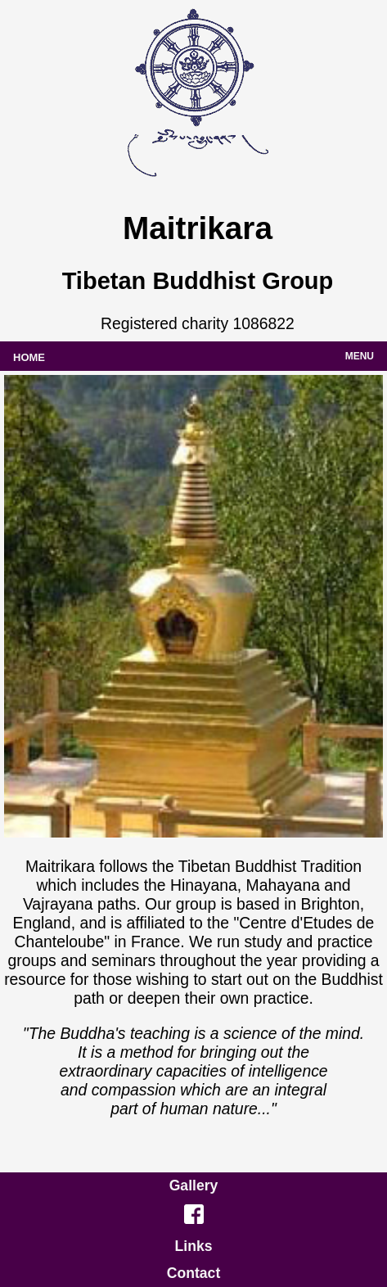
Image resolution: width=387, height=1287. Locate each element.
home (29, 355)
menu (359, 355)
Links (194, 1246)
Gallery (193, 1185)
